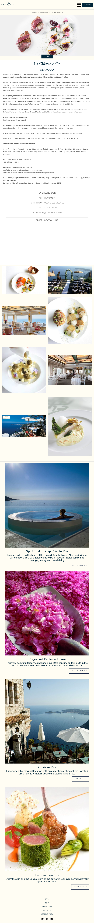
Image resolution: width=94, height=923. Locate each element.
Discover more (79, 565)
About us (47, 910)
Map (47, 903)
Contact (87, 5)
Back (49, 56)
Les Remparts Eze (47, 875)
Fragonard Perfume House (47, 659)
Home (34, 13)
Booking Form (47, 914)
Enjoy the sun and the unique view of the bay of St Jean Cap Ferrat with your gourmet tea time (47, 880)
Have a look (81, 779)
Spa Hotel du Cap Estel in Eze (47, 551)
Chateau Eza (47, 767)
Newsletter (47, 907)
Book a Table (80, 887)
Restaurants (44, 13)
